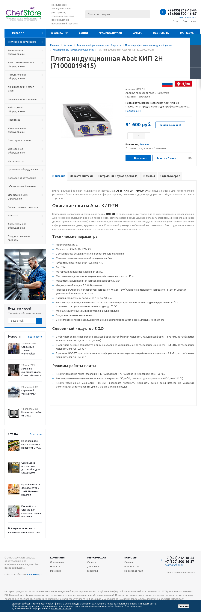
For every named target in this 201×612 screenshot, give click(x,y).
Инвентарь (14, 119)
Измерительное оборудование (17, 130)
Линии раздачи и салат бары (21, 88)
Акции (83, 33)
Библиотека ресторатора (23, 207)
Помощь (130, 557)
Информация (96, 557)
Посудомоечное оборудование (17, 76)
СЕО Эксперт (34, 574)
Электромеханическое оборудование (21, 64)
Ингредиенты (16, 161)
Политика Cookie (61, 608)
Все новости (35, 336)
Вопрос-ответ (132, 566)
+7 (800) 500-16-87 (182, 13)
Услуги (138, 33)
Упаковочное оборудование (16, 150)
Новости (55, 566)
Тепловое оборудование (22, 41)
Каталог (18, 33)
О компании (59, 33)
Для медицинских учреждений (18, 196)
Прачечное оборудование (23, 169)
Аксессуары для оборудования (17, 226)
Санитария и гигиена (19, 140)
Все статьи (36, 434)
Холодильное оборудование (16, 52)
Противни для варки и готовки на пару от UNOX (31, 444)
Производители (110, 33)
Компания (57, 557)
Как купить (161, 33)
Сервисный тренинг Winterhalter (28, 350)
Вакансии (55, 570)
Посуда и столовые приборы (19, 238)
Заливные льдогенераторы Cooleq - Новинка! (31, 372)
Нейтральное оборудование (16, 109)
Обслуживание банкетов (22, 186)
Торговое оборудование (22, 178)
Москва (144, 144)
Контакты (187, 33)
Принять (184, 606)
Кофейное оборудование (22, 99)
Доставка (93, 566)
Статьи (128, 562)
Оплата (91, 562)
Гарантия (92, 570)
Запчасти (13, 215)
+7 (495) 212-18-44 (182, 10)
